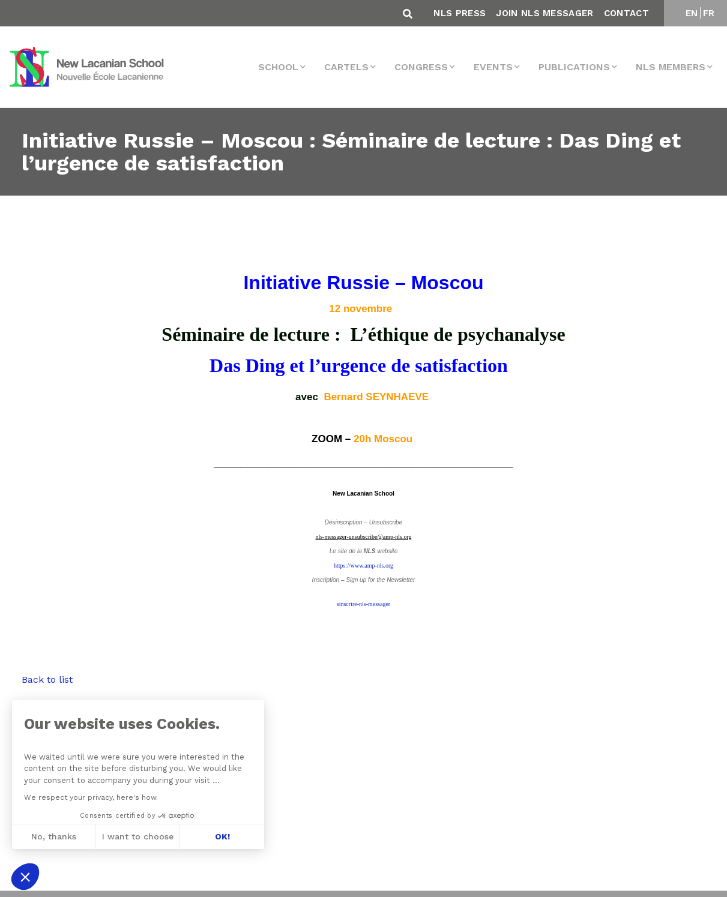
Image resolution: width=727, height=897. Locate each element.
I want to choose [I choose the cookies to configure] (136, 836)
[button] (25, 876)
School (278, 67)
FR (709, 13)
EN (692, 13)
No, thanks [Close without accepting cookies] (52, 836)
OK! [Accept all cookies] (220, 836)
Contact (626, 13)
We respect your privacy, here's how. (90, 797)
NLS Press (459, 13)
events (493, 67)
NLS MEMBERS (670, 67)
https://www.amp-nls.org (363, 565)
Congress (421, 67)
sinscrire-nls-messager (363, 604)
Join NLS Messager (544, 13)
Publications (574, 67)
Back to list (47, 679)
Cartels (346, 67)
